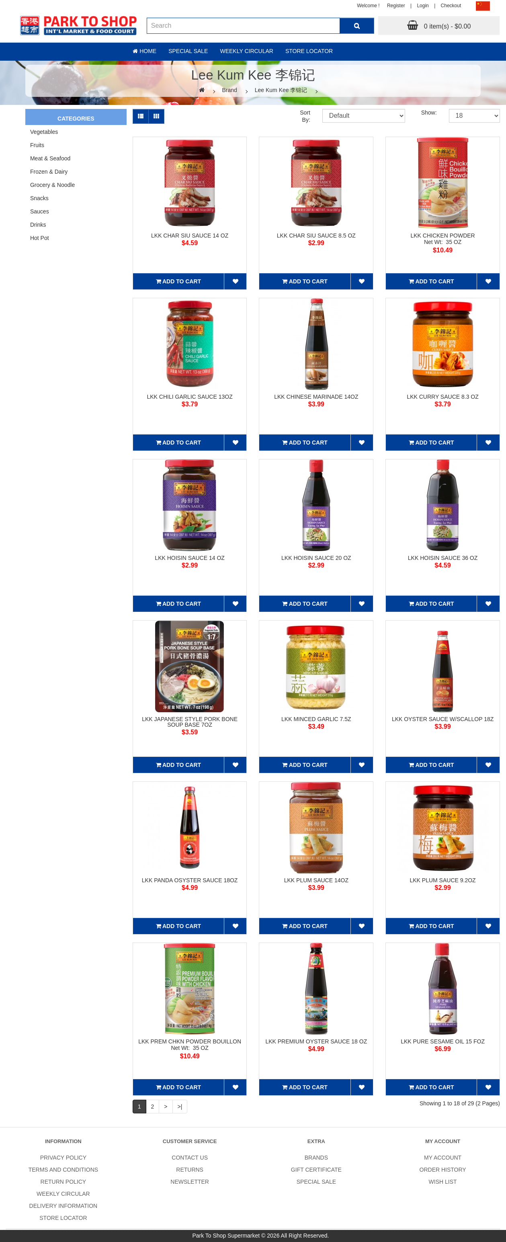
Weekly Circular (246, 51)
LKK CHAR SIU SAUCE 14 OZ (189, 235)
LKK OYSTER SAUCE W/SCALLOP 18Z (443, 719)
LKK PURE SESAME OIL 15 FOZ (443, 1041)
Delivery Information (63, 1206)
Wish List (443, 1181)
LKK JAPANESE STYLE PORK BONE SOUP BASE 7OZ (190, 722)
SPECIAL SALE (316, 1181)
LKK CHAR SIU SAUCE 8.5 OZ (316, 235)
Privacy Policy (63, 1157)
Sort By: (305, 116)
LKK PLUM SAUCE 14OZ (316, 880)
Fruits (37, 145)
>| (180, 1106)
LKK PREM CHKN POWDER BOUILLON (189, 1041)
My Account (442, 1157)
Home (144, 51)
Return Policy (63, 1181)
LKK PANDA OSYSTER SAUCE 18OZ (190, 880)
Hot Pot (39, 238)
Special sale (188, 51)
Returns (189, 1169)
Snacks (39, 198)
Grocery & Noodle (52, 185)
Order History (443, 1169)
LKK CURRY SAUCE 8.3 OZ (442, 397)
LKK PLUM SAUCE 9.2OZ (442, 880)
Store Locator (309, 51)
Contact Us (190, 1157)
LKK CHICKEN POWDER (442, 235)
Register (396, 5)
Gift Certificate (316, 1169)
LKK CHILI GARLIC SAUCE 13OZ (190, 397)
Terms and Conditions (63, 1169)
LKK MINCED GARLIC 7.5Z (316, 719)
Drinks (38, 224)
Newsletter (189, 1181)
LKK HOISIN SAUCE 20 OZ (316, 558)
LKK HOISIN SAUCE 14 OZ (190, 558)
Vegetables (44, 132)
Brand (229, 90)
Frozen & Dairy (49, 171)
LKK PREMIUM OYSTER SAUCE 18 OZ (316, 1041)
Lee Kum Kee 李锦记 (281, 90)
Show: (429, 112)
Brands (316, 1157)
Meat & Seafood (50, 158)
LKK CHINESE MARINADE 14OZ (316, 397)
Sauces (39, 211)
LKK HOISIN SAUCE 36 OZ (443, 558)
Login (422, 5)
